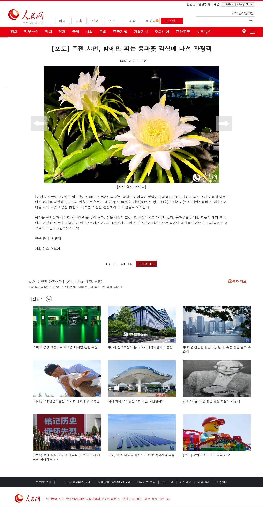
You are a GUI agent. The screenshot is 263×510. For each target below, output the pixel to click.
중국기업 (120, 31)
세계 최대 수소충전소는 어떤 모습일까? (135, 401)
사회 (89, 31)
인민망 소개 (44, 482)
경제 (62, 31)
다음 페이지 (146, 264)
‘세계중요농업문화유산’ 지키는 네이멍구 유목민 (66, 401)
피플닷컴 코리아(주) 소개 (114, 482)
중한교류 (182, 31)
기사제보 (185, 482)
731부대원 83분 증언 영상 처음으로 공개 (211, 401)
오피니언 (162, 31)
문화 (102, 31)
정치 (48, 31)
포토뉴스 (203, 31)
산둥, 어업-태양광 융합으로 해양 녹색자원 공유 (141, 455)
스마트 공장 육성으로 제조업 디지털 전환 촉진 (65, 347)
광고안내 (167, 482)
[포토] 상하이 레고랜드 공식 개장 (206, 455)
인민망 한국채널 (208, 4)
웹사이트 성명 (146, 482)
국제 (75, 31)
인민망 (191, 4)
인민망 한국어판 (50, 281)
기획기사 (141, 31)
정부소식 (31, 31)
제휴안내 (203, 482)
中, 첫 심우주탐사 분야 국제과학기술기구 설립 (140, 347)
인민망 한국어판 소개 (77, 482)
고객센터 (221, 482)
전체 (14, 31)
